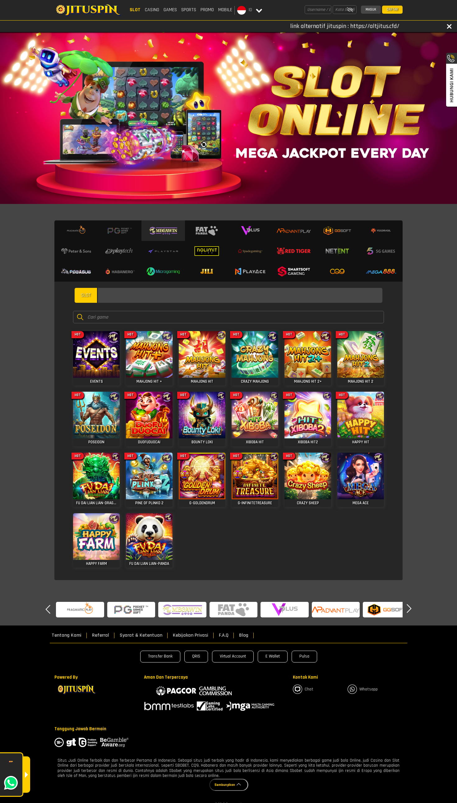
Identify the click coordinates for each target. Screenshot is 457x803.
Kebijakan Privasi (190, 635)
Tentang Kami (66, 635)
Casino (152, 10)
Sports (188, 10)
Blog (243, 635)
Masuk (371, 9)
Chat (303, 689)
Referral (100, 635)
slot (86, 295)
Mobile (225, 10)
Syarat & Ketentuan (141, 635)
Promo (207, 10)
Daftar (392, 9)
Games (170, 10)
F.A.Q (223, 635)
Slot (135, 10)
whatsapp (363, 689)
